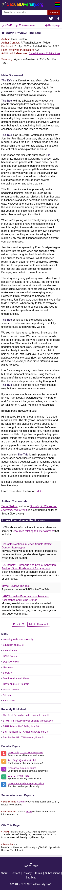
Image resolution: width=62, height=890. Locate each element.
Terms (38, 873)
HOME (9, 25)
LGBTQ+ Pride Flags (18, 775)
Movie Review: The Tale (16, 586)
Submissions (9, 700)
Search (54, 12)
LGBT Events (10, 656)
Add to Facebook (39, 624)
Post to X (18, 624)
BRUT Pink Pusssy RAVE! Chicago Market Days (28, 720)
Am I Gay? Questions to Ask (22, 760)
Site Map (7, 695)
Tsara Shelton (9, 506)
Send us (21, 801)
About (3, 873)
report (29, 811)
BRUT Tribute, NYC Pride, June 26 (21, 726)
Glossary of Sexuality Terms (22, 768)
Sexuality (7, 672)
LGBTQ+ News (11, 661)
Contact (15, 873)
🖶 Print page (52, 25)
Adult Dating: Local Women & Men (25, 752)
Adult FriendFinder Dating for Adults (26, 783)
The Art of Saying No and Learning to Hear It (26, 715)
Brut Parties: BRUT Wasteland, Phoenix (23, 737)
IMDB (39, 491)
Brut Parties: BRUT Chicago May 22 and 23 (25, 731)
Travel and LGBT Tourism (16, 684)
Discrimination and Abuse (16, 678)
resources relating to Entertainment (33, 531)
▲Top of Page (31, 864)
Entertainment (10, 650)
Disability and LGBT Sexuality (18, 639)
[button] (51, 18)
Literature (8, 667)
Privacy (27, 873)
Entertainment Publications (44, 53)
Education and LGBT (13, 645)
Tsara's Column (11, 689)
